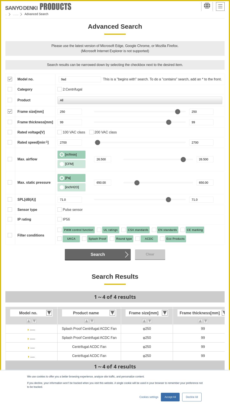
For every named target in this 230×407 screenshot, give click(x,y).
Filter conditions (30, 235)
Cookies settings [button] (148, 397)
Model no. (25, 79)
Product (23, 100)
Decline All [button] (192, 397)
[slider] (177, 111)
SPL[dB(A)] (26, 199)
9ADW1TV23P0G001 (32, 338)
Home (9, 14)
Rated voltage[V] (31, 132)
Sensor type (27, 209)
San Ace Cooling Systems (37, 14)
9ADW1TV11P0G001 (32, 328)
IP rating (24, 219)
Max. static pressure (34, 182)
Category (24, 89)
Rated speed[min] (33, 142)
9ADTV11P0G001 (33, 347)
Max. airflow (27, 159)
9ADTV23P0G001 (33, 356)
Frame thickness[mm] (35, 122)
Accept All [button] (170, 397)
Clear (150, 254)
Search (98, 254)
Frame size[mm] (30, 111)
